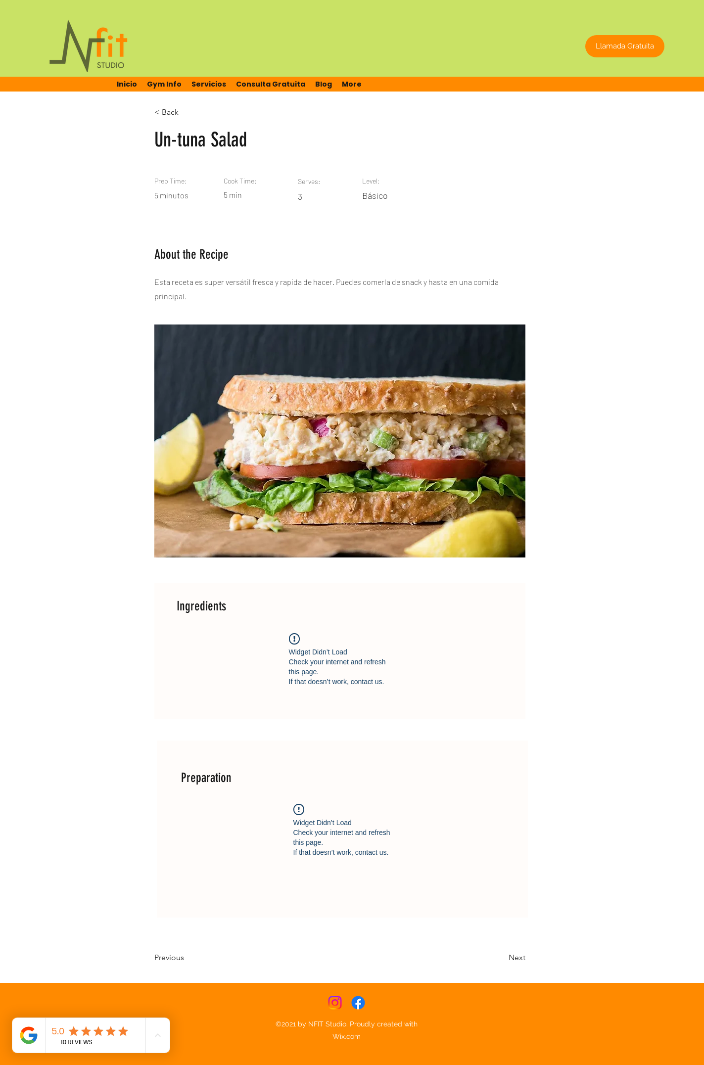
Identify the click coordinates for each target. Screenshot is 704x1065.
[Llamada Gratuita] (624, 46)
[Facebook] (358, 1003)
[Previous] (186, 958)
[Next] (500, 958)
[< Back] (186, 112)
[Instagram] (335, 1003)
